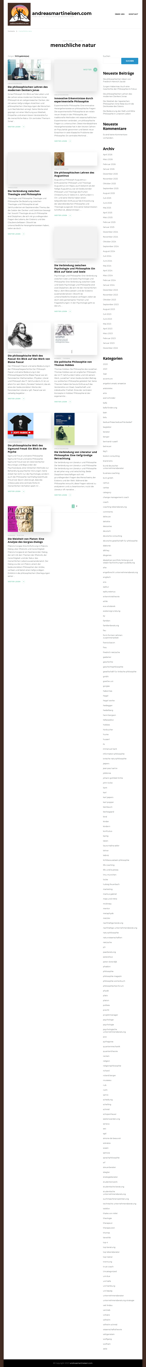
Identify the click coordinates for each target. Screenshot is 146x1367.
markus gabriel (110, 894)
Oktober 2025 (109, 183)
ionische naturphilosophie (114, 759)
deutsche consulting (112, 536)
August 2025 (109, 193)
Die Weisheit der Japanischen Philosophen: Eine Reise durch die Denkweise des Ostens (118, 103)
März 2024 (108, 275)
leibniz (106, 855)
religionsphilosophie (112, 1066)
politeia (106, 1005)
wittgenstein (109, 1334)
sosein (105, 1148)
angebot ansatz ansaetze (114, 383)
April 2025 (107, 213)
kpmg (105, 836)
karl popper (108, 802)
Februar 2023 (109, 338)
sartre (105, 1095)
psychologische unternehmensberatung (114, 1030)
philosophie (108, 971)
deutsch (107, 531)
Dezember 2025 (110, 174)
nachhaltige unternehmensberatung (120, 928)
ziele (105, 1349)
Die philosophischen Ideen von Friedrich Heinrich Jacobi (117, 80)
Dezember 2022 (110, 348)
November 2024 (110, 237)
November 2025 (110, 179)
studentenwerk (110, 1182)
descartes (107, 526)
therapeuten (109, 1228)
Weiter (87, 70)
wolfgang (107, 1339)
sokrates (107, 1143)
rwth (105, 1090)
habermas (107, 691)
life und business (110, 870)
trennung (107, 1262)
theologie (107, 1218)
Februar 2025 (109, 222)
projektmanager (110, 1015)
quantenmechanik (111, 1046)
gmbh (106, 676)
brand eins (107, 461)
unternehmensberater (113, 1296)
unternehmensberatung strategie (118, 1300)
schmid (106, 1109)
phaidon (107, 967)
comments (108, 512)
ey (104, 616)
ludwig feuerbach (111, 884)
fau (104, 630)
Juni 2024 (107, 261)
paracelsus (108, 957)
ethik (105, 601)
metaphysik (108, 913)
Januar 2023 (109, 343)
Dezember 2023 (110, 290)
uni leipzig (107, 1291)
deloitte (106, 521)
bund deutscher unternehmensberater (113, 467)
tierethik (107, 1238)
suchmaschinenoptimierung (116, 1199)
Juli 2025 (107, 198)
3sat (105, 374)
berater (106, 432)
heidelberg (108, 710)
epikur (106, 587)
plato (105, 995)
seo (104, 1129)
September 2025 (111, 188)
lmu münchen (109, 875)
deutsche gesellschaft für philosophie (120, 541)
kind (105, 817)
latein (105, 841)
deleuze (107, 517)
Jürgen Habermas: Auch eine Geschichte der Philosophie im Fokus (120, 87)
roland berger (109, 1075)
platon (20, 535)
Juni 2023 (107, 319)
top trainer (108, 1257)
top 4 (105, 1242)
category (107, 492)
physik (106, 991)
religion (106, 1061)
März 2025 (108, 217)
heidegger (108, 705)
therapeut (107, 1223)
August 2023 (109, 309)
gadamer (107, 657)
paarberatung (109, 952)
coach (105, 502)
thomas (106, 1233)
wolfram (107, 1344)
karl (105, 792)
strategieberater (110, 1177)
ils (104, 744)
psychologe (108, 1020)
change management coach (116, 497)
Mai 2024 (107, 266)
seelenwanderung (111, 1119)
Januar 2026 (108, 169)
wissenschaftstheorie (112, 1329)
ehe (105, 568)
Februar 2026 (109, 164)
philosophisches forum (113, 986)
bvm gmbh (108, 478)
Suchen (106, 56)
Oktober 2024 (109, 242)
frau (105, 647)
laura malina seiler (111, 846)
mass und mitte (110, 899)
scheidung (108, 1100)
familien (106, 621)
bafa (105, 403)
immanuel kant (110, 749)
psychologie (108, 1025)
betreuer (107, 446)
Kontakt (133, 14)
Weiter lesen (14, 582)
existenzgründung (111, 611)
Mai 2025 (107, 208)
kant (105, 788)
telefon (106, 1209)
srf (104, 1162)
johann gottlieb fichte (113, 778)
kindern (106, 826)
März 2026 (108, 159)
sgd (104, 1133)
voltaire (106, 1315)
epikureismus (109, 592)
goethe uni (108, 681)
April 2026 (107, 155)
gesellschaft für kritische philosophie (119, 672)
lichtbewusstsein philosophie (116, 860)
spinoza (106, 1153)
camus (106, 483)
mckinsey (107, 904)
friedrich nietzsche (111, 652)
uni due (106, 1276)
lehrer (106, 851)
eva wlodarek (109, 606)
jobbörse (107, 773)
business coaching (111, 473)
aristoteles (107, 388)
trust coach (108, 1267)
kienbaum (107, 807)
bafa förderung (110, 408)
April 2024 (107, 271)
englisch (107, 577)
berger (106, 437)
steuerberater (109, 1167)
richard (106, 1071)
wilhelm (106, 1320)
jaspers (106, 763)
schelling (107, 1104)
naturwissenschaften (112, 938)
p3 (104, 947)
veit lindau (108, 1305)
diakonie (107, 546)
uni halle (107, 1281)
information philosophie (114, 754)
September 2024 (111, 246)
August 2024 (109, 251)
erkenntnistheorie (111, 597)
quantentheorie (110, 1051)
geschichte (108, 662)
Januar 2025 (108, 227)
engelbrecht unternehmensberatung (120, 572)
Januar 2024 (109, 285)
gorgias (11, 535)
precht (106, 1010)
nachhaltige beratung (113, 923)
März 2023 (108, 333)
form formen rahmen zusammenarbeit (112, 636)
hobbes (106, 725)
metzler (106, 918)
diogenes (107, 555)
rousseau (107, 1080)
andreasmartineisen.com (62, 13)
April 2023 (107, 329)
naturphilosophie (111, 933)
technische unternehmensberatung (119, 1204)
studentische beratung (113, 1187)
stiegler (106, 1172)
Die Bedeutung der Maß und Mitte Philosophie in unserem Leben (119, 112)
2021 (105, 369)
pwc (105, 1037)
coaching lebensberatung (115, 507)
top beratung (109, 1247)
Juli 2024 (107, 256)
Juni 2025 (107, 203)
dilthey (106, 550)
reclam (106, 1056)
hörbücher (108, 730)
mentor (106, 908)
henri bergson (109, 715)
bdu (105, 417)
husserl (106, 739)
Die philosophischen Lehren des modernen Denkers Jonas (117, 95)
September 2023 (111, 304)
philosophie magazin (112, 976)
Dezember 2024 (110, 232)
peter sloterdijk (110, 962)
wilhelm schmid (110, 1325)
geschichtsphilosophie (113, 667)
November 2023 (110, 295)
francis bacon (109, 643)
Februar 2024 (109, 280)
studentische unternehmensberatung (114, 1192)
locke (105, 879)
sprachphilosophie (111, 1158)
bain (105, 413)
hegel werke (109, 701)
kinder (106, 821)
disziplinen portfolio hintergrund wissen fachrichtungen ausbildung (119, 561)
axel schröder (109, 398)
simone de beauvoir (112, 1138)
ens (104, 582)
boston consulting (111, 456)
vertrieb (106, 1310)
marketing (108, 889)
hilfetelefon (108, 720)
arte (105, 393)
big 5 (105, 451)
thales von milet (110, 1213)
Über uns (120, 14)
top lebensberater (111, 1252)
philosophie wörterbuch (114, 981)
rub (104, 1085)
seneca (106, 1124)
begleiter (107, 427)
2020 (105, 364)
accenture (108, 379)
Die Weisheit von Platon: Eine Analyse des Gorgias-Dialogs (26, 540)
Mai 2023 (107, 324)
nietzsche (107, 942)
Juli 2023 (107, 314)
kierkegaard (108, 812)
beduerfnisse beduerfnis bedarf (117, 422)
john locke (108, 783)
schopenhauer (109, 1114)
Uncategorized (110, 1271)
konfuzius (107, 831)
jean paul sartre (110, 768)
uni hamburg (109, 1286)
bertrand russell (110, 441)
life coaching (109, 865)
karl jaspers (108, 797)
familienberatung (111, 625)
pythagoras (108, 1042)
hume (106, 734)
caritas (106, 488)
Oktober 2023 (109, 300)
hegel (105, 696)
